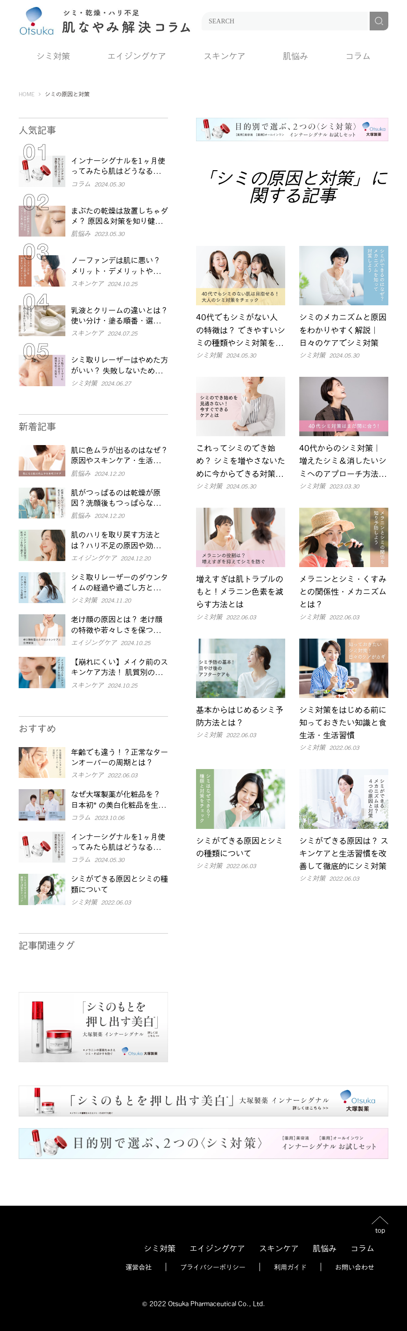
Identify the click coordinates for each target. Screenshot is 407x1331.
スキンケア (225, 55)
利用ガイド (290, 1267)
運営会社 (139, 1267)
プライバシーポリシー (213, 1267)
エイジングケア (136, 55)
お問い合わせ (354, 1267)
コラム (358, 55)
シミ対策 (53, 55)
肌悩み (295, 55)
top (380, 1229)
